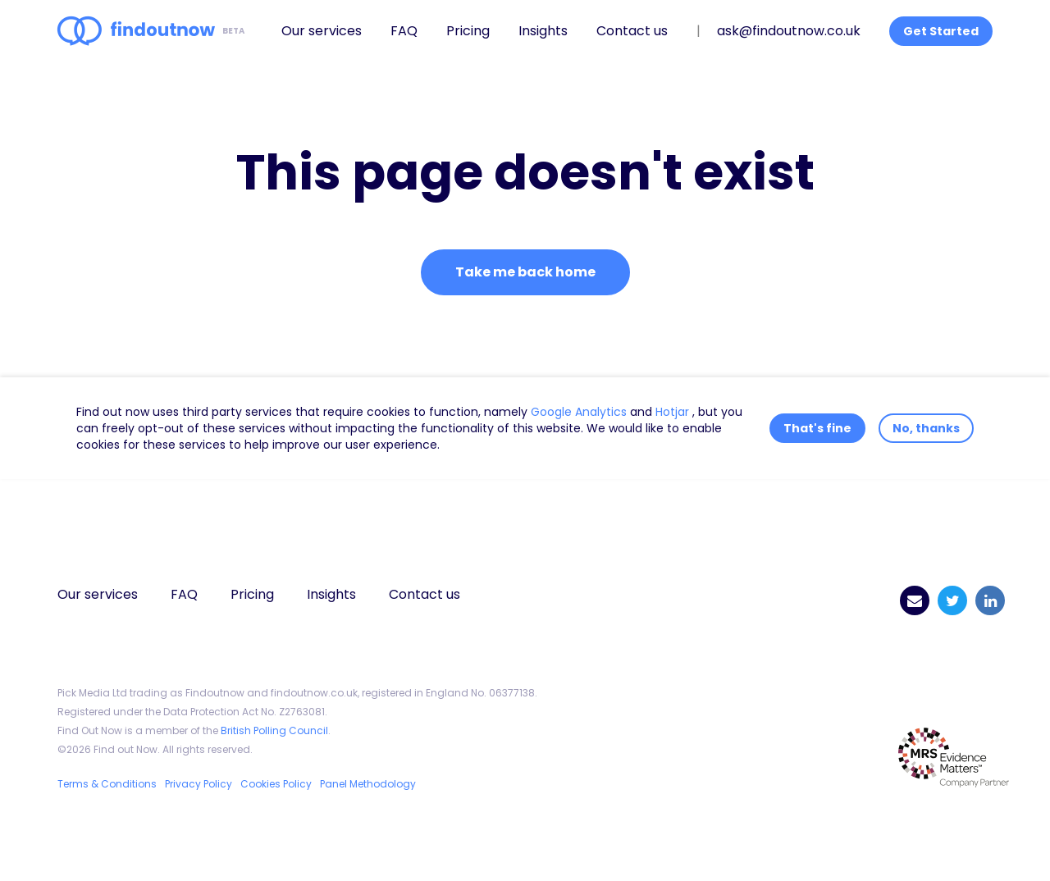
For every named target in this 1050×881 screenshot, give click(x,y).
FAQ (404, 30)
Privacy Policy (198, 784)
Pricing (468, 30)
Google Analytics (580, 412)
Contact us (632, 30)
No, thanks (926, 428)
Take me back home (525, 271)
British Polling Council (274, 730)
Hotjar (673, 412)
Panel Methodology (368, 784)
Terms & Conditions (107, 784)
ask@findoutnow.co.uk (789, 31)
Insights (543, 30)
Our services (321, 30)
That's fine (817, 428)
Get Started (941, 31)
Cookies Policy (276, 784)
